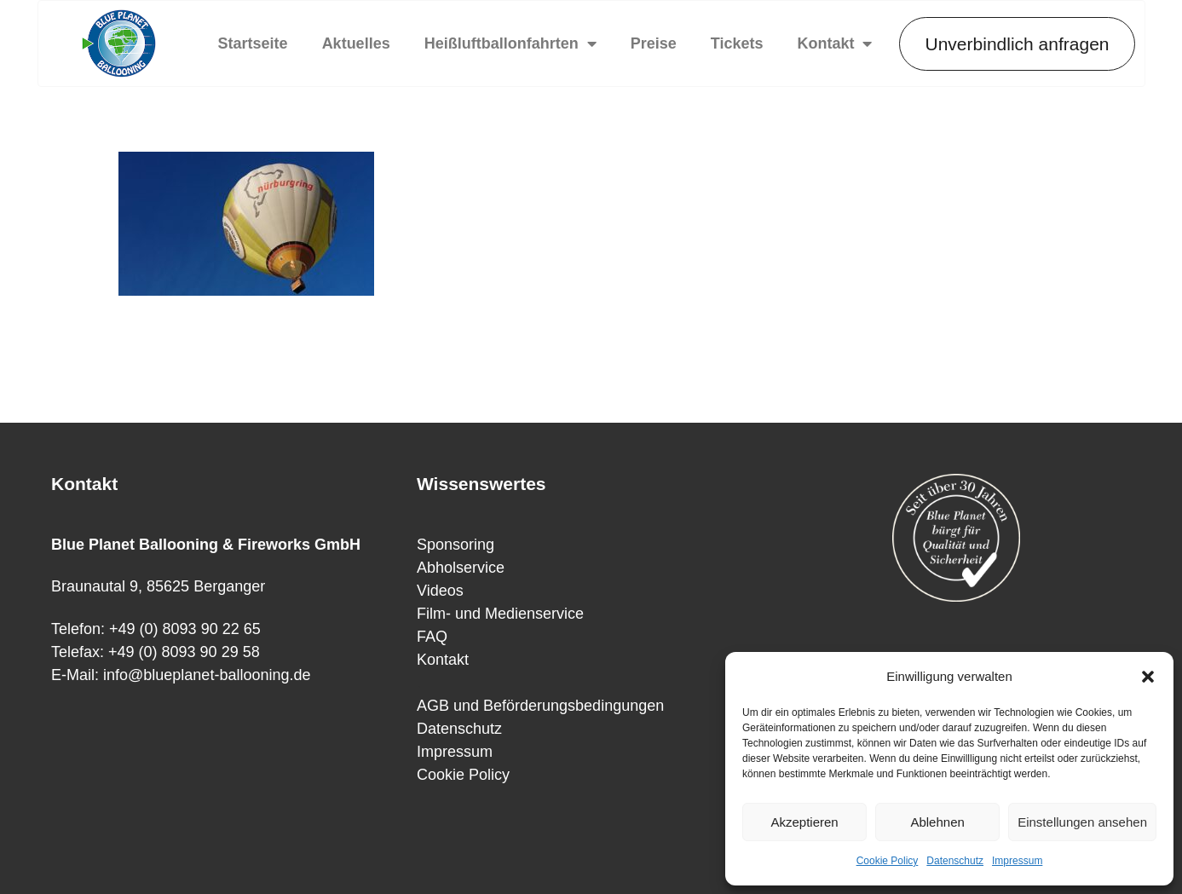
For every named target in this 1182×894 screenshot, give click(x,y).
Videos (440, 590)
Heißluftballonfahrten (510, 43)
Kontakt (834, 43)
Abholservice (461, 567)
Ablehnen (937, 822)
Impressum (1017, 861)
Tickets (737, 43)
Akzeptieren (804, 822)
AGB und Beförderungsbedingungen (540, 705)
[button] (1147, 676)
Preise (654, 43)
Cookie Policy (887, 861)
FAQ (432, 636)
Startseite (253, 43)
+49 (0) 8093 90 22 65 (185, 628)
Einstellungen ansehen (1082, 822)
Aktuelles (356, 43)
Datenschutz (954, 861)
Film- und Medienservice (500, 613)
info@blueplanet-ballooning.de (206, 674)
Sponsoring (455, 544)
